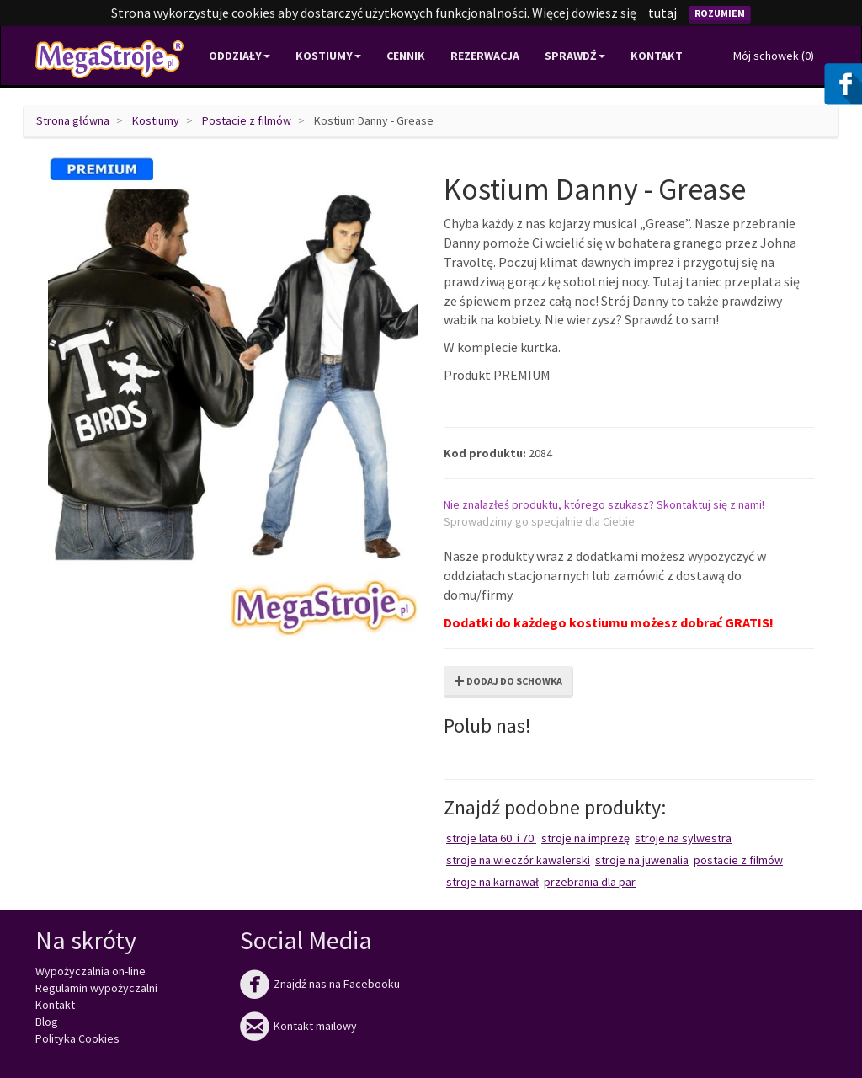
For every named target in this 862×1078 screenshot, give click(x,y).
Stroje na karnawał (492, 881)
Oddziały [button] (239, 55)
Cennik (405, 55)
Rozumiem (719, 13)
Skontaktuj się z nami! (710, 504)
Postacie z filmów (246, 120)
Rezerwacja (484, 55)
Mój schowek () (773, 55)
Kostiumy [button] (328, 55)
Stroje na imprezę (585, 838)
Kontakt (657, 55)
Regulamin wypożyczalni (96, 987)
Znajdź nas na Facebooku (320, 984)
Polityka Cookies (77, 1038)
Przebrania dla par (590, 881)
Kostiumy (155, 120)
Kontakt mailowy (298, 1026)
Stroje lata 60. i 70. (491, 838)
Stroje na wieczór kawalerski (518, 859)
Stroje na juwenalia (642, 859)
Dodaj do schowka (508, 681)
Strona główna (72, 120)
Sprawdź (575, 55)
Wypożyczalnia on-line (90, 971)
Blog (46, 1021)
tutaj (662, 12)
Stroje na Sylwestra (683, 838)
